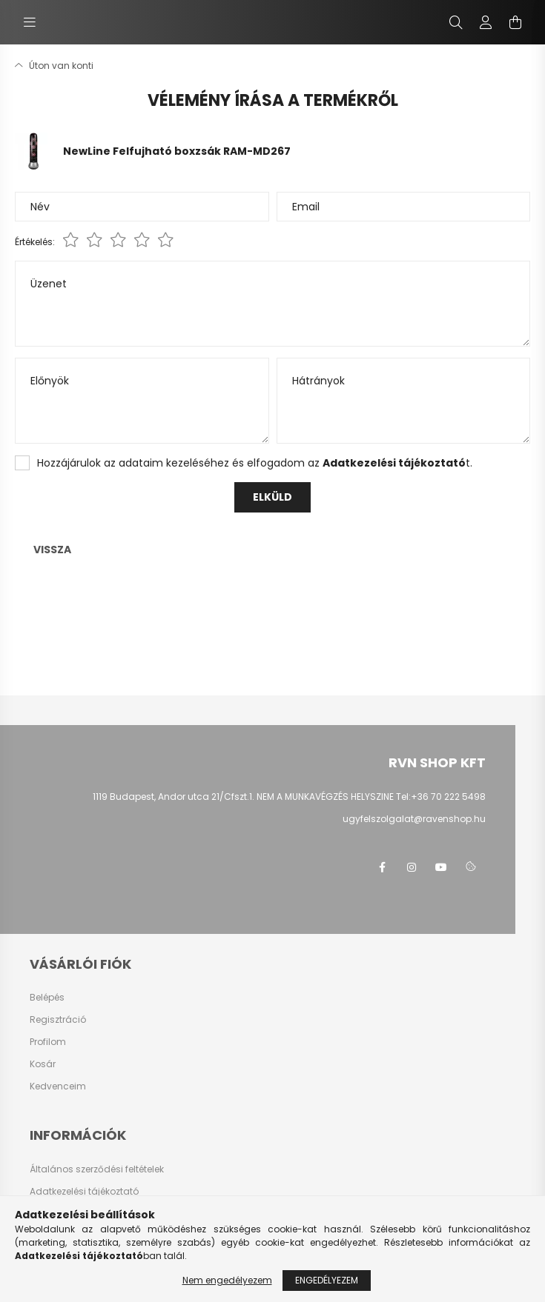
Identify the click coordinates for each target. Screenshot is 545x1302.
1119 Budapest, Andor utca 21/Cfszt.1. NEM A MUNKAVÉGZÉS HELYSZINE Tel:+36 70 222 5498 (289, 796)
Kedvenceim (58, 1086)
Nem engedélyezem (227, 1280)
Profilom (48, 1042)
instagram (411, 867)
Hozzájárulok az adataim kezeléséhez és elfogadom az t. (254, 462)
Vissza (52, 549)
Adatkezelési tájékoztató (84, 1191)
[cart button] (515, 22)
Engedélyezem (326, 1280)
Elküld (272, 497)
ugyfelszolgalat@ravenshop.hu (414, 818)
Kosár (43, 1064)
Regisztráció (58, 1020)
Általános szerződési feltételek (97, 1169)
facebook (382, 867)
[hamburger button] (29, 22)
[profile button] (486, 22)
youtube (441, 867)
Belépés (47, 997)
